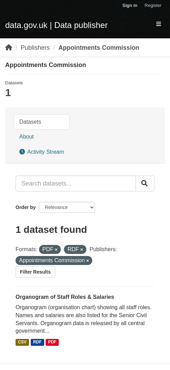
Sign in (129, 5)
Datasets (30, 122)
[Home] (8, 47)
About (26, 137)
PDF (52, 342)
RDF (37, 342)
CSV (22, 342)
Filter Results (35, 272)
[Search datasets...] (76, 183)
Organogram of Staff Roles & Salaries (65, 297)
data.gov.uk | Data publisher (56, 25)
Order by (26, 207)
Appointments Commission (98, 47)
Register (153, 5)
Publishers (35, 47)
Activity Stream (41, 152)
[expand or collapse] (158, 24)
